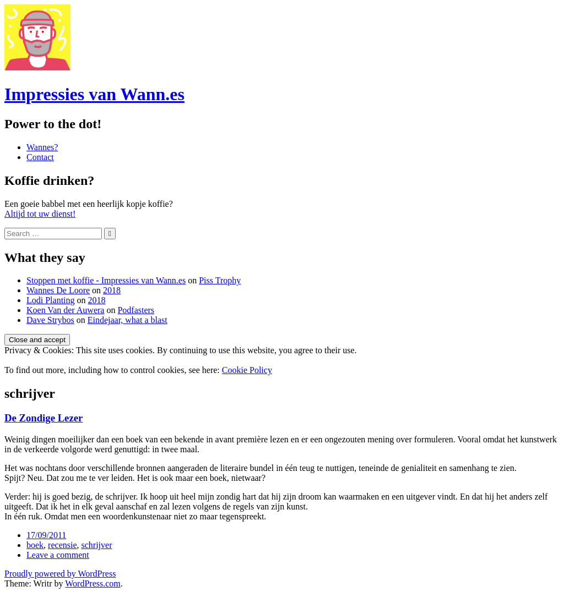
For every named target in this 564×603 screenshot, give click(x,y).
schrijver (97, 545)
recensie (62, 545)
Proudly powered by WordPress (60, 573)
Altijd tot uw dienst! (39, 213)
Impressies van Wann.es (94, 94)
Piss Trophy (220, 280)
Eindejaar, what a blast (127, 320)
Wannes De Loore (58, 290)
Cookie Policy (247, 370)
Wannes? (42, 147)
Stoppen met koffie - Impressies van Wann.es (106, 280)
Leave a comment (57, 555)
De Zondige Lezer (43, 418)
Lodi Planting (50, 300)
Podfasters (135, 310)
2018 (112, 290)
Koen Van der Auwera (65, 310)
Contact (40, 157)
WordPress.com (92, 583)
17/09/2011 (46, 535)
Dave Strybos (50, 320)
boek (35, 545)
